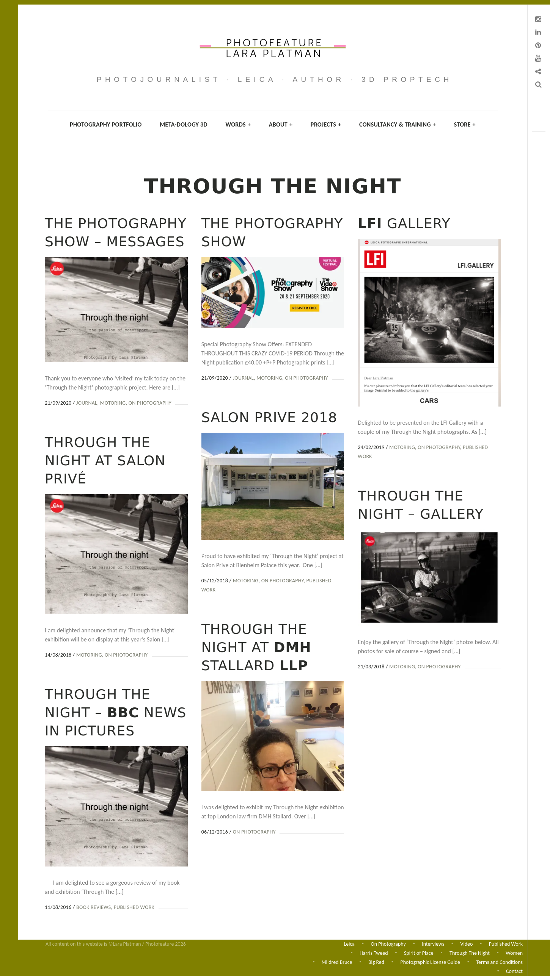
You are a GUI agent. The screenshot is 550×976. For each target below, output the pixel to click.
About (281, 124)
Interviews (433, 943)
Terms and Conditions (499, 962)
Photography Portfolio (106, 124)
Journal (86, 403)
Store (465, 124)
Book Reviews (391, 904)
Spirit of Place (419, 952)
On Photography (150, 403)
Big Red (376, 962)
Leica (349, 943)
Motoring (113, 403)
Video (466, 943)
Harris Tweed (374, 952)
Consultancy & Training (397, 124)
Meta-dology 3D (183, 124)
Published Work (432, 904)
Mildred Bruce (337, 962)
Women (514, 952)
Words (238, 124)
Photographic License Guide (430, 962)
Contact (514, 971)
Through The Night (469, 952)
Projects (326, 124)
